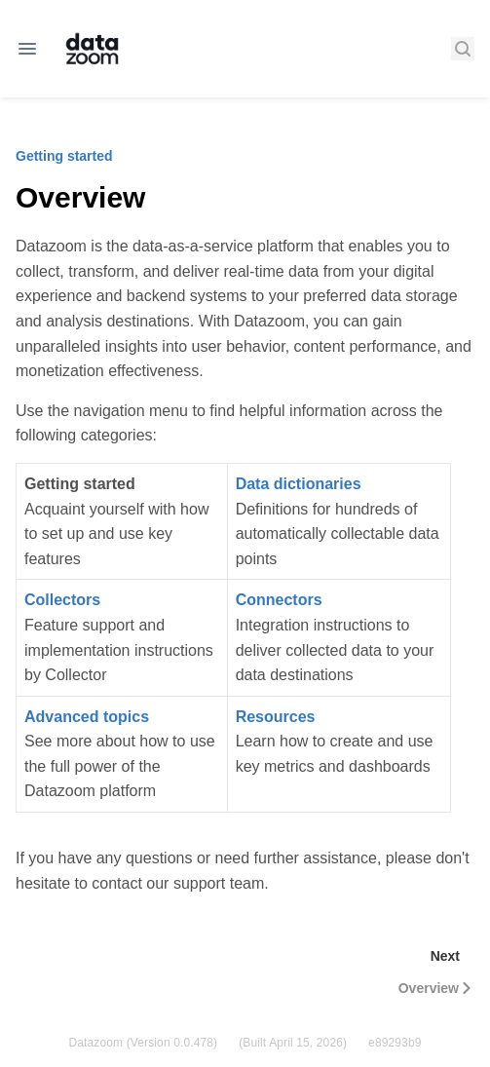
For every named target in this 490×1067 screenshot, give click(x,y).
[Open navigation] (27, 48)
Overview (436, 988)
